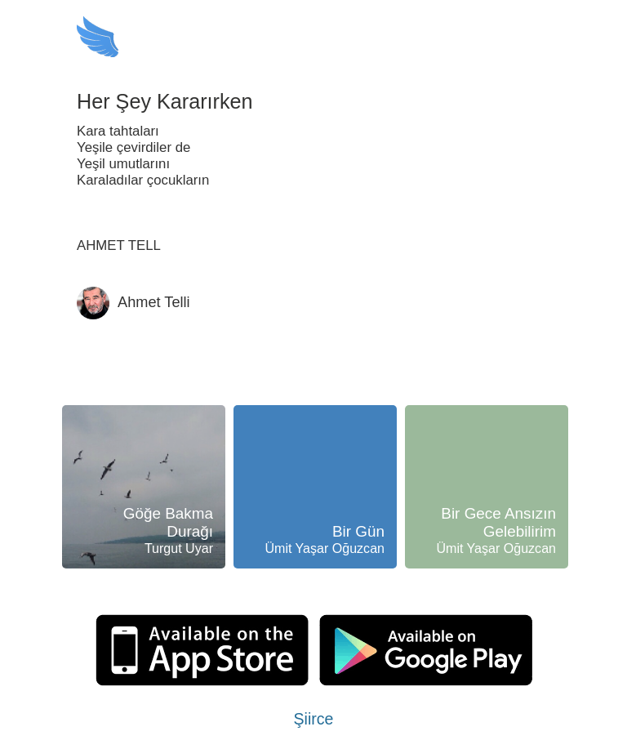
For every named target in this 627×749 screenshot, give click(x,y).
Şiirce (314, 719)
